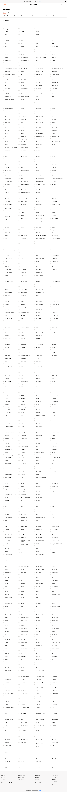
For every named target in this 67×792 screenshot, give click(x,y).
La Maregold (7, 406)
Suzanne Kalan (55, 650)
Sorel (37, 628)
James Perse (7, 352)
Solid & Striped (39, 614)
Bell (21, 125)
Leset (22, 420)
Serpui (6, 659)
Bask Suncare (8, 141)
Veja (6, 730)
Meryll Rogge (39, 443)
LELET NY (23, 409)
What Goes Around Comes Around (41, 740)
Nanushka (7, 491)
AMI (37, 43)
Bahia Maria (7, 119)
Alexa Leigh (23, 54)
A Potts (37, 99)
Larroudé (7, 415)
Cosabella (54, 159)
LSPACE (54, 404)
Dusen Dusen (55, 218)
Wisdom (38, 746)
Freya (53, 266)
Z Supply (54, 767)
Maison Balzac (8, 443)
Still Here (54, 611)
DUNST (53, 212)
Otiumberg (54, 514)
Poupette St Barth (40, 545)
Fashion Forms (8, 269)
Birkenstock (23, 144)
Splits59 (38, 642)
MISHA (37, 466)
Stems (53, 603)
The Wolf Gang (39, 682)
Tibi (37, 690)
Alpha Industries (24, 88)
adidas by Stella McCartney (11, 68)
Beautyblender (24, 111)
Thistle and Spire (39, 687)
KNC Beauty (54, 375)
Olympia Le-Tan (24, 520)
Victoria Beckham (40, 719)
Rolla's (53, 566)
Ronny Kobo (54, 569)
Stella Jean (38, 667)
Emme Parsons (24, 235)
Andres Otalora (39, 71)
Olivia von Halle (24, 517)
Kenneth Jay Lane (24, 381)
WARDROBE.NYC (24, 739)
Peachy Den (7, 548)
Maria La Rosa (8, 477)
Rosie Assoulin (55, 580)
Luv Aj (53, 415)
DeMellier (23, 212)
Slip (37, 606)
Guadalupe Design (40, 292)
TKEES (37, 698)
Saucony (7, 637)
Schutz (6, 645)
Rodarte (38, 586)
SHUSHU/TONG (24, 620)
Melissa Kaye (39, 435)
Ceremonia (23, 164)
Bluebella (38, 119)
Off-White (7, 514)
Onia (37, 509)
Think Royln (38, 684)
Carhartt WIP (8, 175)
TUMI (53, 701)
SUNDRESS (54, 637)
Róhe (37, 594)
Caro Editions (8, 178)
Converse (38, 187)
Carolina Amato (8, 181)
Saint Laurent (8, 614)
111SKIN (6, 31)
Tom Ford (38, 707)
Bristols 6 (38, 150)
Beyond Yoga (23, 136)
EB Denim (7, 227)
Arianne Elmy (55, 46)
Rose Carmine (55, 572)
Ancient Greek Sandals (41, 57)
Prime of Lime (55, 529)
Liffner (37, 404)
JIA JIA (22, 366)
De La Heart (23, 204)
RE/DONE (7, 594)
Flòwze (37, 252)
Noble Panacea (39, 491)
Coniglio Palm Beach (40, 184)
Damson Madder (8, 204)
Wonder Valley (55, 742)
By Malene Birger (55, 136)
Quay (6, 560)
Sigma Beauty (23, 628)
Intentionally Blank (25, 327)
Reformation (23, 572)
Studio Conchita (55, 628)
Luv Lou (53, 418)
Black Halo (38, 108)
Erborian (38, 229)
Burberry (54, 119)
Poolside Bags (39, 534)
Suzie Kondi (54, 653)
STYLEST (54, 631)
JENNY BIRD (23, 361)
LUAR (53, 406)
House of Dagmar (55, 301)
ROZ (53, 591)
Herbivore (23, 315)
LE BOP (22, 395)
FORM (37, 261)
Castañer (7, 192)
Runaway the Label (56, 594)
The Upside (38, 679)
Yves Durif (38, 761)
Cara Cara (7, 173)
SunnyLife (54, 639)
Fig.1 (22, 255)
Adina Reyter (7, 77)
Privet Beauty (55, 537)
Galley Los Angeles (9, 281)
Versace (22, 727)
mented (37, 438)
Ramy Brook (7, 588)
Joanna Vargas (39, 355)
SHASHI (22, 603)
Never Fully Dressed (25, 491)
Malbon (6, 452)
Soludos (38, 620)
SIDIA (22, 623)
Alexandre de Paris (25, 60)
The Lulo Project (24, 693)
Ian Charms (7, 327)
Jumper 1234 (54, 350)
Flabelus (22, 264)
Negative (22, 483)
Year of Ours (7, 761)
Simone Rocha (24, 642)
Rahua (6, 580)
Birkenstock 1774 (24, 147)
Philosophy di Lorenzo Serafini (25, 541)
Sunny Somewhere (56, 642)
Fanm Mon (7, 264)
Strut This (54, 623)
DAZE (6, 219)
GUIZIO (53, 284)
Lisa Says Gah (39, 418)
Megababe (23, 474)
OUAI (53, 517)
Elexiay (6, 235)
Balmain (7, 125)
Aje (21, 43)
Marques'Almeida (24, 446)
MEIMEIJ (22, 477)
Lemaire (22, 412)
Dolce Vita (38, 207)
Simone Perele (24, 639)
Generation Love (8, 292)
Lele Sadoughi (24, 406)
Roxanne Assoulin (56, 588)
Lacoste (6, 398)
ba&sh (6, 111)
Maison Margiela (8, 449)
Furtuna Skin (55, 269)
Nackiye (6, 483)
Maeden (6, 441)
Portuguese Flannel (40, 540)
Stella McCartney (40, 670)
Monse (53, 435)
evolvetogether (55, 235)
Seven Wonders (8, 667)
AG (5, 85)
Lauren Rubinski (8, 423)
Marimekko (23, 432)
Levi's (37, 398)
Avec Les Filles (55, 82)
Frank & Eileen (39, 272)
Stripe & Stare (55, 620)
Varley (6, 725)
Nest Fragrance (24, 489)
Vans (6, 722)
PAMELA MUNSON (9, 532)
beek (22, 122)
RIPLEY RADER (39, 566)
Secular (6, 650)
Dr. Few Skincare (39, 218)
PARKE (6, 543)
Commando (38, 173)
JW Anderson (54, 355)
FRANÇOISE (38, 269)
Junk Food (54, 352)
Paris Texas (7, 540)
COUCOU (54, 167)
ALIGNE (22, 71)
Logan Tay (54, 398)
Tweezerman (54, 704)
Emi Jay (22, 232)
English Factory (24, 241)
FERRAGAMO (23, 252)
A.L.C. (6, 43)
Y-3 (5, 758)
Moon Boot (54, 443)
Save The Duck (8, 639)
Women (4, 12)
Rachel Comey (8, 572)
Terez (6, 698)
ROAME (38, 580)
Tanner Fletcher (8, 684)
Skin (22, 662)
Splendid (38, 639)
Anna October (39, 77)
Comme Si (38, 175)
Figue (22, 258)
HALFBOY (7, 304)
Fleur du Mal (23, 269)
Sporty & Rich (39, 645)
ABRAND (7, 57)
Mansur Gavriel (8, 463)
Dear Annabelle (24, 198)
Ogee (6, 520)
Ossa (53, 509)
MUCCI (53, 463)
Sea (6, 648)
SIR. (21, 650)
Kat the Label (23, 375)
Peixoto (6, 551)
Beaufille (22, 108)
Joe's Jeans (38, 361)
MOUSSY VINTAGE (56, 457)
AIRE (6, 102)
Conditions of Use (35, 790)
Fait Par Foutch (8, 258)
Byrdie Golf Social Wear (57, 141)
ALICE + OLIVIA (24, 68)
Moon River (54, 446)
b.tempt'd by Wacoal (9, 108)
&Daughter (7, 29)
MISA (37, 460)
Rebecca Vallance (8, 597)
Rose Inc (54, 575)
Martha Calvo (23, 452)
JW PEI (53, 358)
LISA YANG (38, 420)
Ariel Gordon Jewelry (56, 49)
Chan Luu (23, 167)
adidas (6, 65)
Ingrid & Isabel (8, 338)
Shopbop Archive (24, 611)
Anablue (38, 51)
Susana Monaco (55, 648)
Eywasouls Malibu (56, 238)
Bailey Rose (7, 122)
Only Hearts (38, 511)
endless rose (23, 238)
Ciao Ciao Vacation (25, 184)
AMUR (37, 49)
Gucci (37, 295)
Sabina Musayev (8, 603)
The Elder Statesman (25, 676)
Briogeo (38, 147)
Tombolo (38, 704)
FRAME (37, 266)
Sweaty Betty (55, 656)
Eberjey (6, 229)
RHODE (22, 591)
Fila (21, 261)
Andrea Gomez (39, 65)
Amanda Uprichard (25, 96)
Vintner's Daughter (40, 725)
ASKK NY (54, 57)
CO (37, 167)
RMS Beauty (38, 572)
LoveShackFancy (55, 401)
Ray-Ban (7, 591)
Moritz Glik (54, 449)
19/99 (6, 34)
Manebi (6, 460)
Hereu (22, 318)
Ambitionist (23, 102)
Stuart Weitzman (55, 625)
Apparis (38, 102)
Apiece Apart (39, 93)
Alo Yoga (22, 85)
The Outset (23, 704)
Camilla (6, 164)
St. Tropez (38, 653)
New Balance (23, 494)
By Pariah (54, 139)
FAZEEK (6, 275)
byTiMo (53, 144)
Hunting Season (55, 318)
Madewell (7, 435)
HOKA (37, 307)
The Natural (23, 696)
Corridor (54, 156)
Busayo (53, 122)
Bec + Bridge (23, 116)
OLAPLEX (23, 506)
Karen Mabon (8, 381)
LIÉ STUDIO (38, 401)
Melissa (38, 432)
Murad (53, 466)
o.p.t (6, 506)
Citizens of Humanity (25, 192)
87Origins (38, 31)
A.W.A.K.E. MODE (8, 51)
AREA (53, 43)
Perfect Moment (8, 554)
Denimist (22, 215)
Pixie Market (23, 552)
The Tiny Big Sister (40, 676)
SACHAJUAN (7, 609)
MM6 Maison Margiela (41, 477)
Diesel (37, 198)
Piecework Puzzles (24, 544)
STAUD (37, 664)
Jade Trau (7, 350)
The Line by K (23, 690)
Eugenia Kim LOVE (56, 229)
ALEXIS (22, 63)
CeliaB (22, 161)
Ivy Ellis (53, 332)
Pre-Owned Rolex (55, 526)
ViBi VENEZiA (23, 730)
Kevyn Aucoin (23, 384)
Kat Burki (23, 372)
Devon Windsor (24, 218)
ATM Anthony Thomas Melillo (58, 68)
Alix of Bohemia (24, 77)
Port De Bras (39, 537)
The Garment (23, 679)
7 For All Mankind (40, 29)
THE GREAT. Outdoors (25, 684)
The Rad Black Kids (25, 707)
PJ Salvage (38, 526)
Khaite (22, 386)
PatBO (6, 545)
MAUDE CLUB (24, 463)
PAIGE (6, 526)
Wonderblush (55, 739)
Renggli (22, 577)
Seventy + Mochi (8, 664)
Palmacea (7, 529)
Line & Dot (38, 406)
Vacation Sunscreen (9, 719)
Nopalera (38, 500)
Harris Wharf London (9, 312)
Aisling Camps (24, 40)
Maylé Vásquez (24, 471)
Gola (22, 284)
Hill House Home (39, 304)
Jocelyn (37, 358)
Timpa (37, 693)
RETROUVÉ (23, 586)
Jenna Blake (23, 344)
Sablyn (6, 606)
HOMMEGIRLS (39, 309)
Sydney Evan (54, 662)
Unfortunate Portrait (40, 713)
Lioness (38, 412)
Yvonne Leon (54, 758)
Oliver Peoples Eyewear (25, 511)
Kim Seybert (38, 381)
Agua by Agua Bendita (9, 99)
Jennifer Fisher (24, 350)
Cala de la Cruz (8, 156)
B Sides (53, 113)
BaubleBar (7, 144)
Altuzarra (23, 93)
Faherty (6, 252)
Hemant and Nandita (25, 312)
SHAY (22, 606)
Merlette (38, 441)
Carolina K (7, 184)
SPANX (37, 634)
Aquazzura (54, 40)
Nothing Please (55, 486)
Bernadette (23, 133)
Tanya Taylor (7, 690)
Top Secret (54, 679)
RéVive (22, 588)
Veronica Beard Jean (25, 725)
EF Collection (8, 232)
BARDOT (7, 136)
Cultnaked (54, 184)
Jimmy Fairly (39, 350)
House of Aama (39, 321)
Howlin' (53, 307)
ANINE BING (39, 74)
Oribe (37, 514)
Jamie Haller (7, 355)
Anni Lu (38, 82)
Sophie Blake (39, 623)
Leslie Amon (23, 423)
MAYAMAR (23, 466)
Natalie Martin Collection (10, 494)
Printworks (54, 534)
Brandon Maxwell (40, 136)
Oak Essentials (8, 509)
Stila (53, 609)
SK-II (22, 659)
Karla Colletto (8, 384)
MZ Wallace (54, 471)
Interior (22, 329)
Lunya (53, 412)
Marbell (6, 466)
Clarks (37, 159)
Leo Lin (22, 418)
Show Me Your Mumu (25, 617)
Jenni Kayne (23, 358)
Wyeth (53, 745)
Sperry (37, 637)
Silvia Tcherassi (24, 634)
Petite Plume (23, 537)
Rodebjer (38, 588)
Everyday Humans (56, 232)
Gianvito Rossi (24, 281)
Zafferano (7, 767)
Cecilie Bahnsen (24, 159)
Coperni (38, 189)
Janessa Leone (8, 358)
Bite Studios (23, 150)
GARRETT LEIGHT (9, 286)
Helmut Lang (23, 309)
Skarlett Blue (23, 656)
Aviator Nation (55, 85)
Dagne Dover (7, 198)
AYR (53, 90)
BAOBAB (7, 130)
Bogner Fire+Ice (39, 122)
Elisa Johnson (8, 241)
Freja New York (55, 261)
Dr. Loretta (54, 198)
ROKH (37, 597)
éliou (6, 238)
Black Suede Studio (40, 111)
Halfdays (7, 307)
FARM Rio (7, 266)
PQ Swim (38, 548)
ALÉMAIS (23, 51)
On (37, 506)
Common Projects (40, 178)
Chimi (22, 175)
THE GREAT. (23, 682)
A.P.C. (6, 46)
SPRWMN (38, 648)
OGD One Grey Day (9, 517)
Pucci (53, 549)
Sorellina (38, 631)
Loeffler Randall (55, 395)
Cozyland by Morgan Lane (57, 178)
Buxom (53, 125)
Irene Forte (23, 338)
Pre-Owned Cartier (40, 554)
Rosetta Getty (55, 577)
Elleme (22, 227)
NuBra (53, 491)
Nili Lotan (38, 486)
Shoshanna (23, 614)
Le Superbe (38, 395)
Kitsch (37, 386)
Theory (22, 701)
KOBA (53, 378)
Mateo (22, 460)
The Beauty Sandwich (9, 707)
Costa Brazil (54, 161)
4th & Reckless (24, 31)
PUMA (53, 552)
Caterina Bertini (24, 156)
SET (6, 662)
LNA (53, 393)
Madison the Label (9, 438)
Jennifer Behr (23, 347)
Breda (37, 139)
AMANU (22, 99)
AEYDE (6, 79)
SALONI (6, 620)
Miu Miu (38, 474)
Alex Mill (22, 65)
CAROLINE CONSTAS (9, 187)
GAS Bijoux (7, 289)
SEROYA (6, 656)
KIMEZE (38, 378)
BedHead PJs (23, 119)
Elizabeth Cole (8, 243)
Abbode (6, 54)
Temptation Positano (9, 693)
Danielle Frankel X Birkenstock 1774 (9, 208)
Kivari (53, 372)
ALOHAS (22, 82)
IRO (37, 327)
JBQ (6, 361)
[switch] (3, 29)
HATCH (22, 301)
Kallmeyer (7, 378)
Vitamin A (38, 727)
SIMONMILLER (24, 648)
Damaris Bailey (8, 201)
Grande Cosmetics (40, 284)
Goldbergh (23, 286)
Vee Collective (8, 727)
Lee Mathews (23, 398)
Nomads (38, 494)
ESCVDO (38, 232)
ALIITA (22, 74)
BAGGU (6, 116)
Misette (37, 463)
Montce (53, 438)
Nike (37, 483)
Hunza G (54, 321)
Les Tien (38, 393)
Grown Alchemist (39, 289)
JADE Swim (7, 347)
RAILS (6, 583)
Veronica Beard (24, 722)
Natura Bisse (7, 500)
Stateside (38, 662)
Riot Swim (23, 597)
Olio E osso (23, 509)
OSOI (53, 506)
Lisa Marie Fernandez (40, 415)
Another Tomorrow (40, 90)
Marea (6, 471)
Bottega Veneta (39, 133)
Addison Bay (7, 63)
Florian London (24, 275)
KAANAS (7, 372)
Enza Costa (38, 227)
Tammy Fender (8, 679)
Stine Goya (54, 614)
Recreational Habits (25, 566)
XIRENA (6, 752)
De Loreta (23, 207)
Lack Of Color (8, 395)
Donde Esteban (39, 209)
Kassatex (7, 386)
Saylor (6, 642)
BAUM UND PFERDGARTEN (11, 147)
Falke (6, 261)
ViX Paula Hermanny (40, 730)
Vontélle (53, 722)
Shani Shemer (8, 670)
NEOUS (22, 486)
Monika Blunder (55, 432)
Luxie (53, 420)
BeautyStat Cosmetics (25, 113)
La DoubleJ (7, 401)
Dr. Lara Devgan (39, 221)
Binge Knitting (24, 139)
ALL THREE (23, 79)
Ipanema (22, 335)
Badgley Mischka (8, 113)
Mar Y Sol (23, 457)
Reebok (22, 569)
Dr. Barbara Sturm (40, 215)
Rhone (22, 594)
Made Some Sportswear (10, 432)
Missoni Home (39, 471)
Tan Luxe (7, 682)
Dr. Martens (54, 201)
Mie (37, 449)
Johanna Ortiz (39, 363)
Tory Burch (54, 682)
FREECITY (54, 252)
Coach (37, 170)
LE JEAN (22, 401)
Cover (53, 175)
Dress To (54, 207)
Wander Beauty (8, 745)
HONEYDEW (39, 315)
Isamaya (38, 338)
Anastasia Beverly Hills (41, 54)
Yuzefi (37, 758)
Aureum (53, 77)
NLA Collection (39, 489)
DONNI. (37, 212)
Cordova (38, 192)
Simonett (23, 645)
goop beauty (23, 295)
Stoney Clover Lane (56, 617)
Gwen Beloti (54, 286)
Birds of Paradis (24, 141)
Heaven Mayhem (24, 307)
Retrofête (23, 583)
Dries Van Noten (55, 209)
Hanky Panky (8, 309)
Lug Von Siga (54, 409)
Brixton (53, 108)
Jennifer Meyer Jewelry (25, 352)
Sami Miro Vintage (9, 625)
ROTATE (53, 583)
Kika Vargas (38, 372)
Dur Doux (54, 215)
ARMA (53, 51)
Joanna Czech (39, 352)
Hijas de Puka (39, 301)
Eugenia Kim (54, 227)
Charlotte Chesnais (25, 170)
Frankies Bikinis (39, 275)
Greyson (38, 286)
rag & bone (7, 575)
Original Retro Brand (40, 517)
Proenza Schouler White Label (57, 544)
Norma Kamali (55, 483)
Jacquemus (7, 344)
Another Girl (38, 88)
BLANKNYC (38, 113)
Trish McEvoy (55, 693)
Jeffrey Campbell (8, 366)
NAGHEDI (7, 486)
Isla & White (54, 327)
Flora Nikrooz (23, 272)
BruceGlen (54, 111)
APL (37, 96)
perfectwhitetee (24, 526)
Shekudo (22, 609)
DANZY (6, 213)
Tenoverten (7, 696)
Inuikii (22, 332)
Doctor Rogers (39, 204)
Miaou (37, 446)
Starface (38, 656)
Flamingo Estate (24, 266)
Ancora (37, 60)
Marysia (22, 455)
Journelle (54, 344)
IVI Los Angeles (55, 329)
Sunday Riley (55, 634)
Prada (37, 551)
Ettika (37, 243)
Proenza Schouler (55, 540)
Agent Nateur (7, 88)
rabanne (6, 569)
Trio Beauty (54, 690)
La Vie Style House (9, 426)
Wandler (22, 736)
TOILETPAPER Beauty (40, 701)
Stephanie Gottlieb (56, 606)
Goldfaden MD (24, 289)
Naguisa (6, 489)
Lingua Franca (39, 409)
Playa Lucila (39, 529)
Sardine (6, 634)
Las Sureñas (7, 418)
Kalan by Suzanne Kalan (10, 375)
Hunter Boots (55, 315)
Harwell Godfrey (8, 318)
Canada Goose (8, 170)
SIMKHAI (22, 637)
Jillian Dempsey (39, 344)
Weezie (37, 736)
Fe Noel (22, 250)
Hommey (38, 312)
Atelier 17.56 (54, 65)
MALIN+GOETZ (8, 457)
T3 (5, 676)
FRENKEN (54, 264)
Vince (37, 722)
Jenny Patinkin (24, 363)
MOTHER (54, 452)
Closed (37, 164)
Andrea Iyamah (39, 68)
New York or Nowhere (25, 497)
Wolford (53, 736)
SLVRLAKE (38, 609)
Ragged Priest (8, 577)
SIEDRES (23, 625)
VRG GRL (54, 725)
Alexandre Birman (24, 57)
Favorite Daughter (8, 272)
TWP (53, 707)
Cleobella (38, 161)
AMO (37, 46)
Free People (54, 258)
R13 (6, 566)
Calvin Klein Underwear (10, 161)
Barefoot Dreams (8, 139)
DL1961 (37, 201)
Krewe (53, 381)
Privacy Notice (28, 790)
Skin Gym (23, 667)
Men (9, 12)
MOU (53, 455)
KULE (53, 384)
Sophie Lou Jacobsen (40, 625)
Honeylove (38, 318)
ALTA (22, 90)
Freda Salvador (55, 250)
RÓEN (37, 591)
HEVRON (22, 321)
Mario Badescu (24, 438)
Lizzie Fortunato (39, 426)
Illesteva (7, 332)
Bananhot (7, 127)
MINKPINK (38, 457)
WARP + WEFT (24, 742)
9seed (37, 34)
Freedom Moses (55, 255)
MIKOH (37, 455)
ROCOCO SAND (39, 583)
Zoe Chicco (38, 767)
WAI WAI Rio (7, 739)
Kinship (38, 384)
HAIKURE (7, 301)
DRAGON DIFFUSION (56, 204)
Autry (53, 79)
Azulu (53, 96)
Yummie (22, 761)
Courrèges (54, 170)
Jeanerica (7, 363)
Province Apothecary (56, 547)
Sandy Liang (7, 631)
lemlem (22, 415)
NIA (21, 500)
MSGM (53, 460)
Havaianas (23, 304)
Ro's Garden (38, 575)
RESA (22, 580)
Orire (37, 520)
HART (6, 315)
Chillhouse (23, 173)
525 (21, 34)
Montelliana (54, 441)
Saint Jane (7, 611)
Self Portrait (7, 653)
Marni (22, 443)
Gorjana (38, 281)
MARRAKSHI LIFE (24, 449)
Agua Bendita (8, 96)
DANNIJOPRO (8, 211)
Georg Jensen (7, 295)
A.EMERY (7, 40)
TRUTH (53, 698)
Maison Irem (7, 446)
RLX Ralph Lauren (40, 569)
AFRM (6, 82)
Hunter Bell (54, 312)
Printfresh (54, 532)
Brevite (37, 141)
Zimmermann (23, 767)
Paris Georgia (8, 537)
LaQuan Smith (8, 412)
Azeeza (53, 93)
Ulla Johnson (23, 713)
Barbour (6, 133)
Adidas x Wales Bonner (10, 74)
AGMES (6, 90)
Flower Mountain (39, 250)
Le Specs (22, 426)
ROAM (37, 577)
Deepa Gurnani (24, 201)
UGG (6, 713)
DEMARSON (23, 209)
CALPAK (7, 159)
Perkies (22, 529)
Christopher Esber (24, 181)
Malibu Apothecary (9, 455)
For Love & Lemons (40, 258)
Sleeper (22, 670)
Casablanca (7, 189)
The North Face (24, 698)
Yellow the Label (24, 758)
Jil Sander (38, 347)
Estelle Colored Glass (40, 238)
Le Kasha (23, 404)
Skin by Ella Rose (24, 664)
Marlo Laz (23, 441)
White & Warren (39, 743)
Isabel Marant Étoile (40, 332)
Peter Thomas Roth (25, 534)
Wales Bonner (8, 742)
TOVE (53, 684)
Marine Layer (23, 435)
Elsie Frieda (23, 229)
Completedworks (39, 181)
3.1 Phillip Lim (24, 29)
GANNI (6, 284)
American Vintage (40, 40)
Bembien (22, 130)
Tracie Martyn (55, 687)
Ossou (53, 511)
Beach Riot (7, 150)
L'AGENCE (7, 393)
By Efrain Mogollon (56, 130)
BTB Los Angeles (55, 116)
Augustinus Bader (55, 74)
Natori (6, 497)
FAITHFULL (7, 255)
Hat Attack (7, 321)
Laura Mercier (8, 420)
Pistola (22, 547)
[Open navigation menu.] (1, 4)
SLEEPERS (38, 603)
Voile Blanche (55, 719)
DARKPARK (7, 216)
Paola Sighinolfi (8, 534)
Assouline (54, 60)
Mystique (54, 468)
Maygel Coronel (24, 468)
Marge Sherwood (8, 474)
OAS (6, 511)
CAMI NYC (7, 167)
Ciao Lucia (23, 187)
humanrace (54, 309)
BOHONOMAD (39, 125)
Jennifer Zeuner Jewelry (25, 355)
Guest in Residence (56, 281)
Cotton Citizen (55, 164)
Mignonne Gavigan (40, 452)
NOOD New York (39, 497)
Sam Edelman (8, 623)
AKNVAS (22, 46)
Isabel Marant (39, 329)
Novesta (53, 489)
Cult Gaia (54, 181)
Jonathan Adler (39, 366)
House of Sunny (55, 304)
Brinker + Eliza (39, 144)
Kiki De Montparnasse (41, 375)
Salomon (7, 617)
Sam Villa (7, 628)
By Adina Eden (55, 127)
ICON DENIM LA (8, 329)
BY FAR (53, 133)
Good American (24, 292)
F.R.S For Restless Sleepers (10, 250)
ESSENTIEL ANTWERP (41, 235)
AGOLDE (7, 93)
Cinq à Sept (23, 189)
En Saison (23, 243)
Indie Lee (7, 335)
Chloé (22, 178)
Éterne (37, 241)
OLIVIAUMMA (23, 514)
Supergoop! (54, 645)
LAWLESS (23, 393)
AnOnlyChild (39, 85)
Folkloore (38, 255)
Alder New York (24, 49)
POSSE (37, 543)
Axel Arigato (54, 88)
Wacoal (6, 736)
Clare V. (38, 156)
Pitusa (22, 549)
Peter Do (22, 532)
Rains (6, 586)
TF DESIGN (7, 701)
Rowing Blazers (55, 586)
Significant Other (24, 631)
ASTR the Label (55, 63)
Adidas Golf (7, 71)
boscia (37, 130)
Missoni (38, 468)
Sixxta (22, 653)
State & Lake (39, 659)
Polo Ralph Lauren (40, 532)
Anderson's (38, 63)
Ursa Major (54, 713)
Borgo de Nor (39, 127)
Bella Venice (23, 127)
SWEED (53, 659)
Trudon (53, 696)
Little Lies (38, 423)
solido (37, 617)
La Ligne (7, 404)
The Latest (23, 687)
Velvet (22, 719)
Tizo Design (38, 696)
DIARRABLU (23, 221)
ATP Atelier (54, 71)
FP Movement (39, 264)
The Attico (7, 704)
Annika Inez (38, 79)
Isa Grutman (39, 335)
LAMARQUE (7, 409)
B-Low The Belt (39, 116)
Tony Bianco (54, 676)
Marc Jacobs (7, 468)
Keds (22, 378)
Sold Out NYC (39, 611)
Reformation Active (25, 575)
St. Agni (38, 650)
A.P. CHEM (7, 49)
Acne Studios (8, 60)
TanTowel (7, 687)
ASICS (53, 54)
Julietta (53, 347)
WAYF (22, 745)
